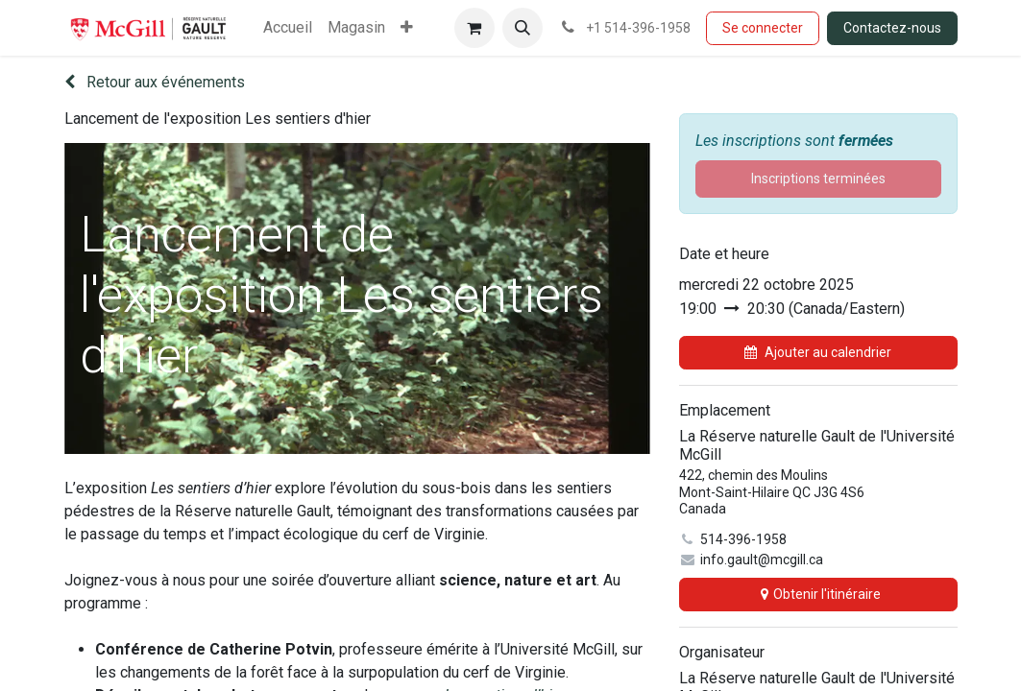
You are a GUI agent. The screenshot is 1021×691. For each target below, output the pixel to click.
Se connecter (762, 28)
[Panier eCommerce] (474, 28)
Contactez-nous (892, 28)
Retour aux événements (154, 82)
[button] (522, 28)
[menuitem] (287, 28)
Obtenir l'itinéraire (818, 594)
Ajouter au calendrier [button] (817, 352)
